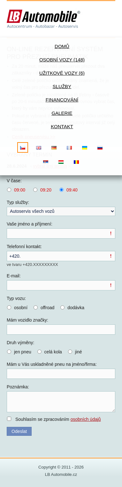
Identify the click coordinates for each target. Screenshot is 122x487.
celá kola (53, 351)
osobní (20, 307)
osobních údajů (86, 419)
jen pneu (22, 351)
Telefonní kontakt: (24, 246)
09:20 (45, 189)
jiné (78, 351)
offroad (47, 307)
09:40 (72, 189)
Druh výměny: (20, 342)
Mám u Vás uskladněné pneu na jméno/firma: (52, 364)
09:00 (19, 189)
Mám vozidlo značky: (27, 320)
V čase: (14, 180)
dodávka (75, 307)
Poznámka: (18, 386)
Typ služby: (18, 202)
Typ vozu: (16, 298)
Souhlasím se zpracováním (58, 419)
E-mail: (14, 275)
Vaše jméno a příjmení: (29, 223)
